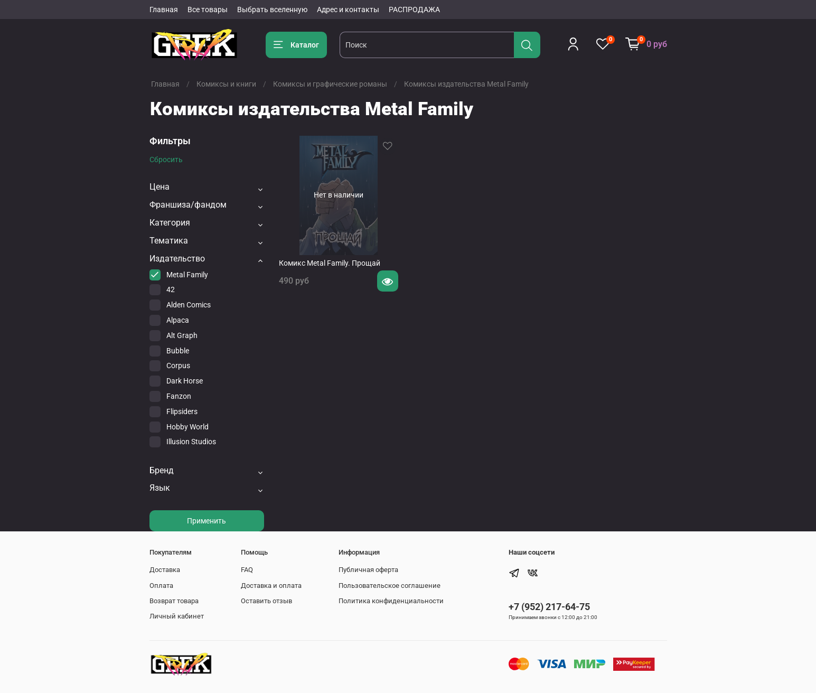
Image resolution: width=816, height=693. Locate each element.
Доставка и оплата (271, 585)
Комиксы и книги (226, 84)
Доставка (164, 570)
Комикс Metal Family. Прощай (329, 263)
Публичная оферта (368, 570)
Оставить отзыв (266, 601)
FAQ (247, 570)
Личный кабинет (176, 616)
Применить (206, 521)
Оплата (161, 585)
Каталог (297, 45)
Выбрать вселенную (272, 9)
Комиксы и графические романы (330, 84)
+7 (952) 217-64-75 (549, 606)
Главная (163, 9)
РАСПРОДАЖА (414, 9)
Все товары (207, 9)
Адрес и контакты (348, 9)
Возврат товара (174, 601)
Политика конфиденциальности (391, 601)
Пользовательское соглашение (389, 585)
